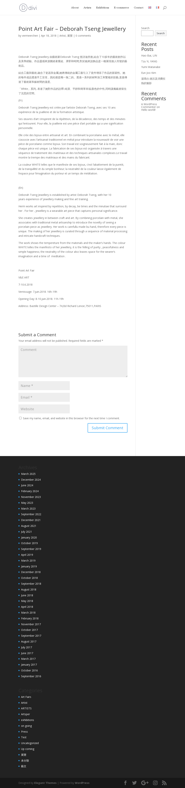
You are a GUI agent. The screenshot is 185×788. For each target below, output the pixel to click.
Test (24, 737)
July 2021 (26, 531)
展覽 (70, 35)
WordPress (82, 783)
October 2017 (29, 630)
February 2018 (30, 618)
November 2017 (31, 624)
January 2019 (29, 566)
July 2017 (26, 647)
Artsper (25, 714)
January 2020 (29, 537)
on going (26, 726)
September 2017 (31, 635)
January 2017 (29, 664)
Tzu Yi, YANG (149, 61)
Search (145, 28)
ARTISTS (26, 708)
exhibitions (27, 720)
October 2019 (29, 543)
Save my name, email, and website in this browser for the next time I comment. (71, 418)
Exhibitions (102, 7)
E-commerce (121, 7)
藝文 (23, 766)
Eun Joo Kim (148, 73)
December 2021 (31, 520)
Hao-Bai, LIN (149, 55)
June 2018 (27, 595)
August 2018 (28, 589)
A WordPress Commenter (149, 105)
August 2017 (28, 641)
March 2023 (28, 508)
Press (24, 731)
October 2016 (29, 670)
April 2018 (27, 607)
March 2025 (28, 474)
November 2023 (31, 497)
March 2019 (28, 560)
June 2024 (27, 485)
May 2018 (27, 601)
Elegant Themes (45, 783)
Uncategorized (30, 743)
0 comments (83, 35)
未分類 (25, 760)
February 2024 (30, 491)
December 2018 (31, 572)
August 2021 (28, 526)
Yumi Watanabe (150, 67)
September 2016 (31, 676)
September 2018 (31, 583)
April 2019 (27, 555)
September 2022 (31, 514)
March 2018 (28, 612)
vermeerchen (30, 35)
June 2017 (27, 653)
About (75, 7)
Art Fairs (26, 697)
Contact (138, 7)
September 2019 (31, 549)
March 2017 (28, 659)
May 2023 (27, 502)
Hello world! (148, 110)
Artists (87, 7)
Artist (62, 35)
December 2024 (31, 479)
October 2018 (29, 578)
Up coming (27, 749)
